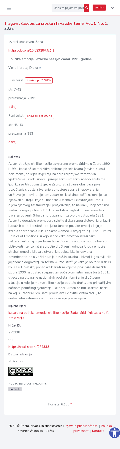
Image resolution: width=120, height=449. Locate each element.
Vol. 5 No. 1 (96, 23)
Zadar (74, 313)
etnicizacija (16, 318)
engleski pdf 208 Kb (39, 116)
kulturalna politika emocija (27, 313)
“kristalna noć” (97, 313)
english (99, 7)
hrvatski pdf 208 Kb (39, 80)
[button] (111, 8)
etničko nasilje (58, 313)
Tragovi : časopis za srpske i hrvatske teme (44, 23)
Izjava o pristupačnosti (81, 426)
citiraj (12, 107)
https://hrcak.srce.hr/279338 (28, 347)
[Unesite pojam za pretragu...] (67, 8)
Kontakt (98, 431)
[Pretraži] (86, 8)
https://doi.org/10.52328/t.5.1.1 (31, 50)
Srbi (83, 313)
